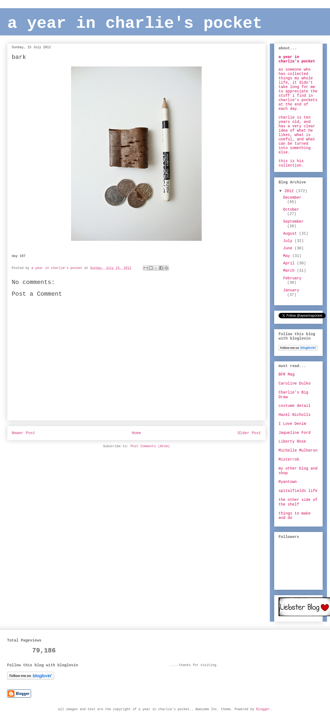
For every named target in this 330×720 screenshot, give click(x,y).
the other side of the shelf (298, 502)
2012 (290, 191)
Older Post (249, 433)
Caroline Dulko (295, 383)
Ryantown (288, 482)
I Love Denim (292, 424)
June (289, 248)
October (291, 209)
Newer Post (23, 433)
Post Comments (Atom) (150, 446)
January (291, 290)
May (287, 256)
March (290, 270)
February (292, 278)
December (292, 197)
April (290, 263)
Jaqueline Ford (295, 433)
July (289, 241)
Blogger (263, 709)
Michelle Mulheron (298, 450)
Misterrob (289, 459)
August (291, 233)
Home (136, 433)
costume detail (295, 406)
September (293, 221)
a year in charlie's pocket (134, 23)
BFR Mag (287, 374)
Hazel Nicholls (295, 415)
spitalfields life (298, 491)
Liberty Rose (292, 441)
